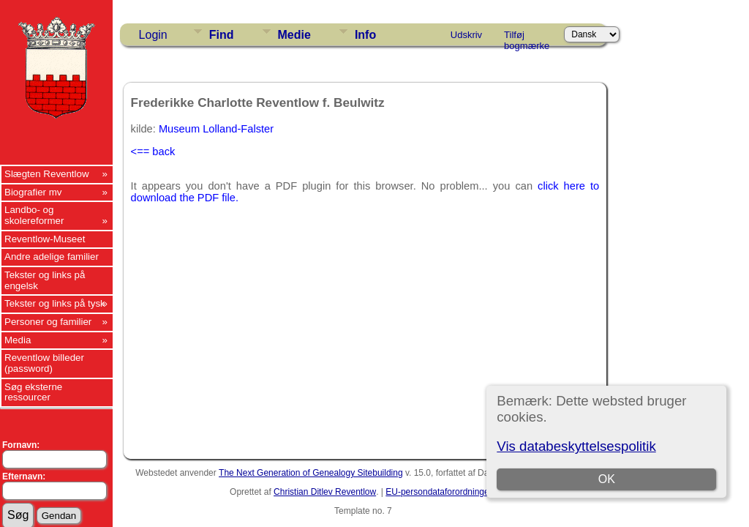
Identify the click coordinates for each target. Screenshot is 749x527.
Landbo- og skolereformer (34, 215)
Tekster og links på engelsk (44, 280)
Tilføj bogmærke (526, 37)
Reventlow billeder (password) (44, 363)
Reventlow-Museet (44, 238)
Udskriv (466, 34)
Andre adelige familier (51, 256)
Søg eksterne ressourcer (33, 392)
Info (365, 35)
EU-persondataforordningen (439, 492)
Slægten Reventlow (46, 173)
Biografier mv (33, 192)
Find (221, 35)
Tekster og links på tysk (54, 303)
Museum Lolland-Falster (216, 129)
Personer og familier (47, 321)
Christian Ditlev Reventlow (325, 492)
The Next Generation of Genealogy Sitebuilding (311, 473)
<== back (153, 151)
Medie (294, 35)
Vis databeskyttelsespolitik (576, 446)
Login (153, 35)
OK (606, 479)
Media (17, 339)
